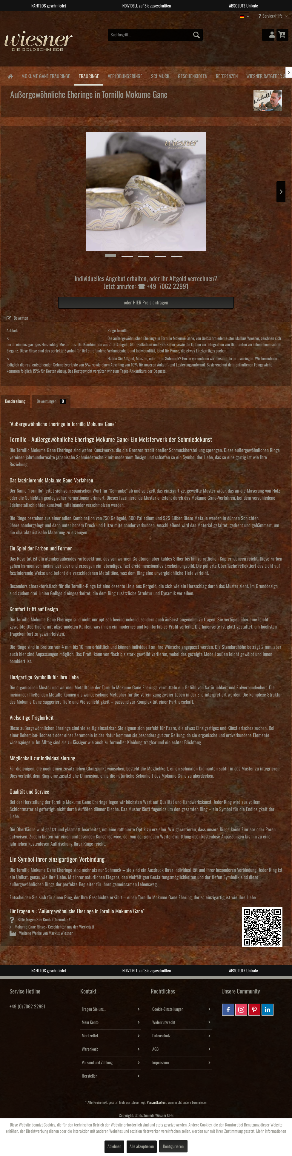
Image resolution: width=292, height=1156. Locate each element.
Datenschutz (161, 1036)
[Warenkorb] (282, 35)
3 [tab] (150, 16)
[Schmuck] (160, 75)
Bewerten (17, 318)
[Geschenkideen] (192, 75)
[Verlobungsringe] (125, 75)
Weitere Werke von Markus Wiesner (41, 933)
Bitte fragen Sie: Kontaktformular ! (40, 920)
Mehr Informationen (271, 1131)
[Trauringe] (88, 76)
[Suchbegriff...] (155, 35)
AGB (155, 1049)
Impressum (160, 1063)
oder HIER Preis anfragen (146, 302)
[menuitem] (155, 35)
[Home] (10, 75)
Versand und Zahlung (97, 1063)
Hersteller (89, 1076)
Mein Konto (90, 1022)
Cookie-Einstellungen (167, 1009)
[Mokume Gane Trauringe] (45, 75)
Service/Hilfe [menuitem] (270, 16)
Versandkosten (156, 1102)
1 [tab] (133, 16)
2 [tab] (142, 16)
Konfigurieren (173, 1146)
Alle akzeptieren (142, 1146)
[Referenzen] (226, 75)
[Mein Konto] (268, 35)
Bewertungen (51, 401)
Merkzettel (90, 1036)
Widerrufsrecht (163, 1022)
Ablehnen (114, 1146)
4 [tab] (159, 16)
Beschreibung (15, 401)
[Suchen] (196, 35)
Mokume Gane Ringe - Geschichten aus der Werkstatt (52, 927)
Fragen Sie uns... (94, 1009)
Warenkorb (90, 1049)
